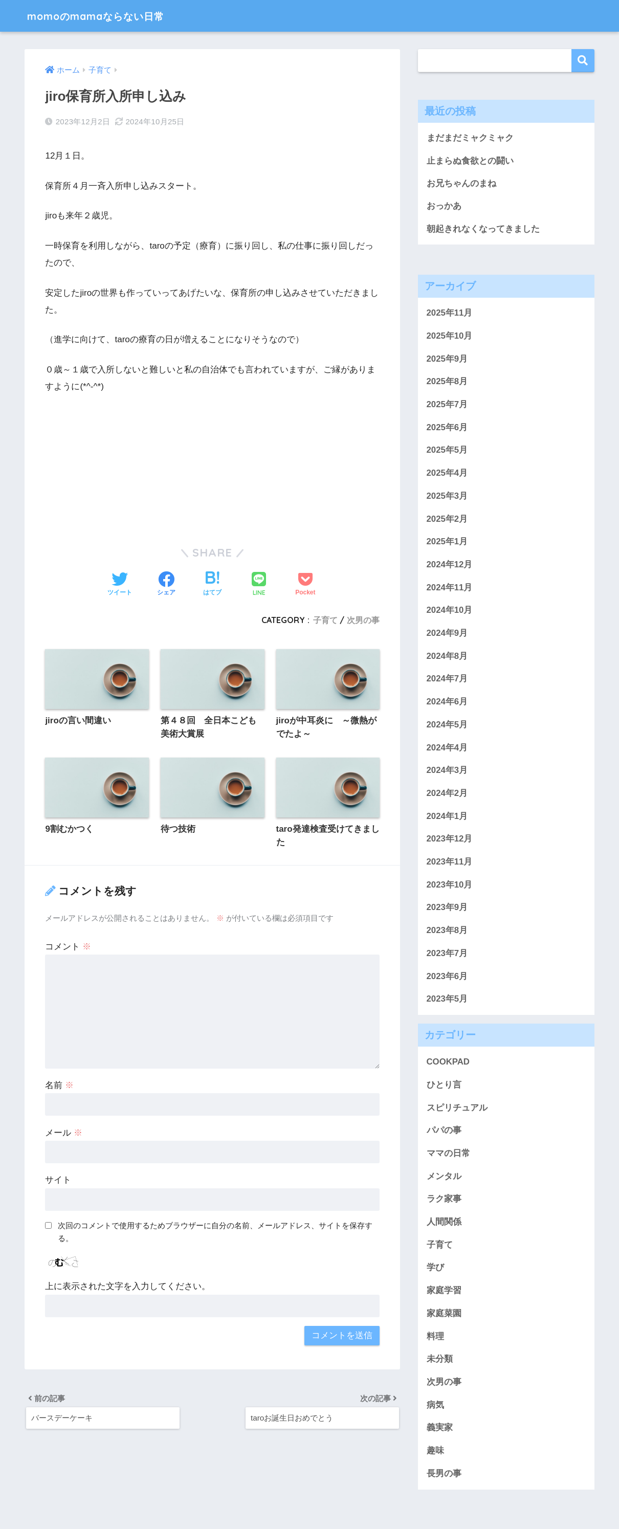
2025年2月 (447, 519)
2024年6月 (447, 702)
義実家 (440, 1428)
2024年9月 (447, 634)
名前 (59, 1086)
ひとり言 (444, 1086)
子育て (325, 620)
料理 (435, 1337)
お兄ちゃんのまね (461, 184)
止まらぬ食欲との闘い (470, 161)
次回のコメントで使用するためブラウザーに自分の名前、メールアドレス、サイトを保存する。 (215, 1233)
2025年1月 (447, 542)
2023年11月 (450, 863)
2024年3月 (447, 771)
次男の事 (363, 620)
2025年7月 (447, 405)
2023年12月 (450, 840)
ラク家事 (444, 1200)
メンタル (444, 1177)
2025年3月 (447, 497)
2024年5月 (447, 725)
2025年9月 (447, 359)
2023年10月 (450, 885)
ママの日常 (448, 1154)
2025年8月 (447, 382)
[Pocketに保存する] (305, 585)
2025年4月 (447, 474)
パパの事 (444, 1131)
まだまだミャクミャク (470, 138)
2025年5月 (447, 451)
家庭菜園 (444, 1314)
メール (63, 1133)
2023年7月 (447, 954)
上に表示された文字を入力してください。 (127, 1287)
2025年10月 (450, 337)
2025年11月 (450, 314)
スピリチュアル (457, 1108)
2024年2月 (447, 794)
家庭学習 (444, 1291)
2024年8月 (447, 656)
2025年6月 (447, 428)
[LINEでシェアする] (259, 585)
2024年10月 (450, 611)
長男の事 (444, 1474)
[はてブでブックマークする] (212, 585)
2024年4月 (447, 748)
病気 (435, 1405)
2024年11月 (450, 588)
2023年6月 (447, 977)
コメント (68, 947)
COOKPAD (448, 1063)
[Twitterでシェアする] (119, 585)
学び (435, 1268)
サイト (58, 1181)
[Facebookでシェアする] (166, 585)
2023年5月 (447, 1000)
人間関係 (444, 1223)
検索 (582, 60)
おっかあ (444, 206)
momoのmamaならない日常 (109, 15)
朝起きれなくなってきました (483, 229)
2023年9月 (447, 908)
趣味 (435, 1451)
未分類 (440, 1360)
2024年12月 (450, 565)
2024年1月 (447, 817)
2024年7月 (447, 679)
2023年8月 (447, 931)
